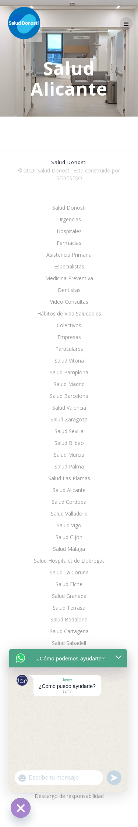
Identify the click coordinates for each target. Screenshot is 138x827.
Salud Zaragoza (69, 419)
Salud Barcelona (69, 395)
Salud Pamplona (69, 372)
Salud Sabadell (69, 642)
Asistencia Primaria (69, 254)
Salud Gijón (69, 537)
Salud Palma (69, 466)
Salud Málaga (69, 548)
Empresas (69, 337)
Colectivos (69, 325)
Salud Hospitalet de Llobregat (69, 560)
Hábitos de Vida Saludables (69, 313)
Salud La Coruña (69, 572)
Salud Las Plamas (69, 478)
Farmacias (69, 242)
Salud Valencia (69, 407)
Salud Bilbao (69, 442)
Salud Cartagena (69, 631)
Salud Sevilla (69, 431)
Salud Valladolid (69, 513)
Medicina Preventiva (69, 278)
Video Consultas (69, 301)
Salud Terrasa (69, 607)
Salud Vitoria (69, 360)
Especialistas (69, 266)
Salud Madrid (69, 384)
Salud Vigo (69, 525)
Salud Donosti (69, 207)
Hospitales (69, 231)
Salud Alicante (69, 489)
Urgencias (69, 219)
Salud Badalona (69, 619)
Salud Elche (69, 584)
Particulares (69, 348)
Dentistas (69, 289)
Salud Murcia (69, 454)
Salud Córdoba (69, 501)
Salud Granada (69, 595)
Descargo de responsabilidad (69, 795)
